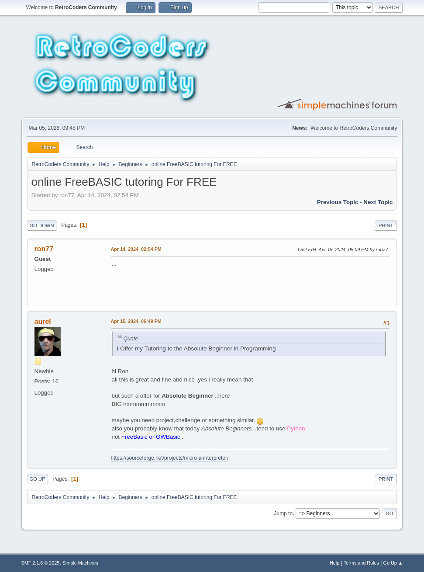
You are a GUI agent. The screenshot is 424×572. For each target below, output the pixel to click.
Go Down (42, 225)
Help (334, 562)
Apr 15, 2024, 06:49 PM (136, 321)
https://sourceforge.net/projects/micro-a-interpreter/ (170, 458)
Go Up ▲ (393, 562)
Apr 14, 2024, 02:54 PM (136, 249)
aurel (42, 321)
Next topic (378, 202)
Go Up (37, 479)
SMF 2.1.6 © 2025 (40, 562)
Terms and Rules (361, 562)
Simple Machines (80, 562)
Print (386, 225)
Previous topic (338, 202)
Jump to (283, 513)
